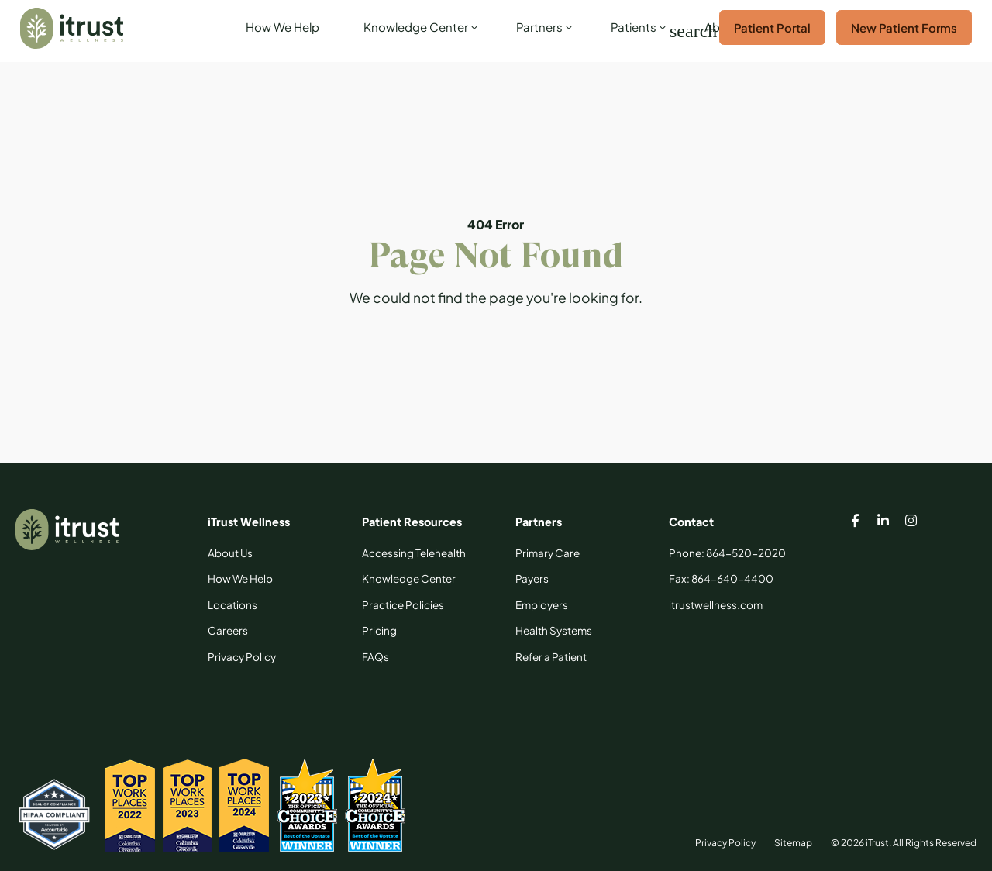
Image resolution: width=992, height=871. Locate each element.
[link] (417, 31)
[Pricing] (379, 631)
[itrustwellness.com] (716, 605)
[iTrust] (71, 28)
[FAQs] (375, 657)
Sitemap (793, 843)
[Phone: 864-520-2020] (727, 553)
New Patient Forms (904, 27)
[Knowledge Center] (409, 579)
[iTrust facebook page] (855, 522)
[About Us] (230, 553)
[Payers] (532, 579)
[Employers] (541, 605)
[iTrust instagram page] (911, 522)
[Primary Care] (547, 553)
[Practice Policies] (403, 605)
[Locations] (232, 605)
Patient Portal (772, 27)
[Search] (679, 31)
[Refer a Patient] (551, 657)
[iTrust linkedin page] (883, 522)
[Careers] (228, 631)
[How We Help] (282, 31)
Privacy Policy (725, 843)
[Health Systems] (553, 631)
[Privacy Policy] (242, 657)
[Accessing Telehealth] (414, 553)
